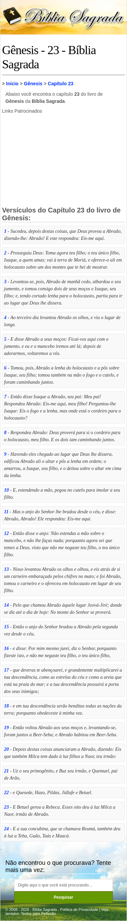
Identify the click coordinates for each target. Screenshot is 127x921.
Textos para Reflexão (38, 914)
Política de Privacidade (79, 909)
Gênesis (33, 83)
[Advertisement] (63, 159)
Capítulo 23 (60, 83)
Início (12, 83)
